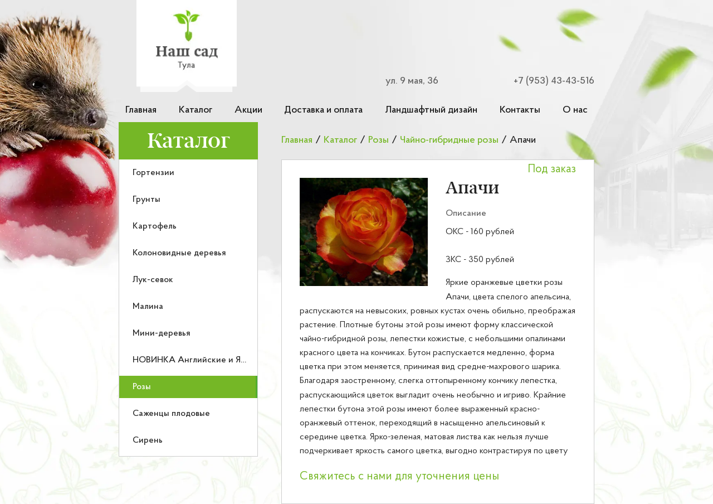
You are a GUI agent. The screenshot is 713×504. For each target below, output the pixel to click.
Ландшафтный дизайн (431, 110)
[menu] (188, 308)
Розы (142, 386)
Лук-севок (153, 279)
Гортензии (153, 172)
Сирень (148, 440)
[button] (364, 232)
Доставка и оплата (323, 110)
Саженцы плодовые (171, 413)
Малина (148, 306)
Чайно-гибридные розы (449, 140)
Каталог (195, 110)
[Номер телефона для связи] (547, 81)
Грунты (146, 199)
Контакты (520, 110)
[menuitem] (188, 173)
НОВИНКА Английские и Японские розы (214, 360)
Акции (248, 110)
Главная (141, 110)
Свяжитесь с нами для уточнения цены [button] (399, 476)
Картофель (155, 226)
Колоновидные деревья (179, 253)
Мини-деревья (162, 333)
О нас (575, 110)
